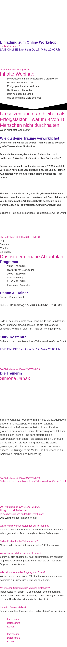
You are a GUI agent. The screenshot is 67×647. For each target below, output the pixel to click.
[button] (33, 514)
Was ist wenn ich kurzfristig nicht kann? (20, 553)
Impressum (13, 619)
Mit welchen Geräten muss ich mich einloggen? (25, 588)
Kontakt (11, 626)
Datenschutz (13, 623)
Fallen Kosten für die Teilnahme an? (19, 541)
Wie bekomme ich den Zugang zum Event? (22, 572)
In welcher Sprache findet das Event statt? (22, 514)
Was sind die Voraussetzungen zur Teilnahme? (24, 525)
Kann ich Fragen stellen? (13, 607)
